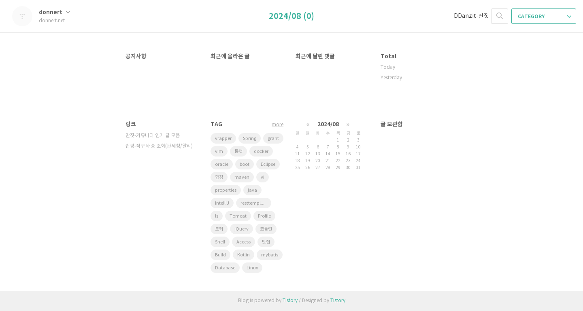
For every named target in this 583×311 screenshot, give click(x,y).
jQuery (241, 229)
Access (243, 242)
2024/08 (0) (291, 16)
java (252, 190)
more (277, 124)
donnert (54, 12)
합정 (219, 177)
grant (273, 138)
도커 (219, 229)
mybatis (269, 255)
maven (241, 177)
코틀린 (266, 229)
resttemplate (254, 203)
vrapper (223, 138)
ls (216, 216)
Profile (264, 216)
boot (244, 164)
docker (261, 151)
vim (219, 151)
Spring (249, 138)
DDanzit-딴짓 (471, 16)
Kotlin (243, 255)
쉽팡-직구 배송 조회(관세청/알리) (159, 146)
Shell (220, 242)
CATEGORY (544, 16)
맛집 (266, 242)
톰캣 (238, 151)
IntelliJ (222, 203)
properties (225, 190)
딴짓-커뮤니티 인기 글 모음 (153, 135)
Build (220, 255)
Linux (252, 268)
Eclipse (268, 164)
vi (262, 177)
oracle (221, 164)
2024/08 (328, 124)
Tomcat (238, 216)
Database (225, 268)
